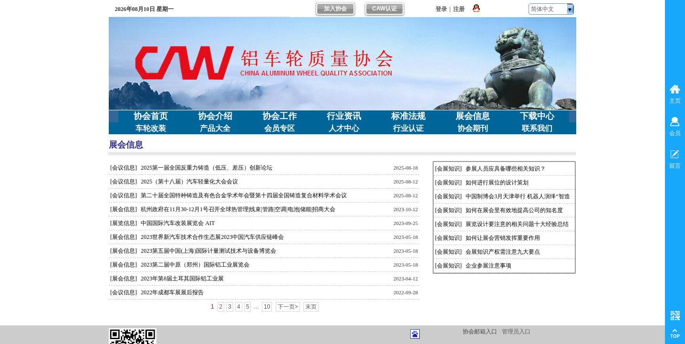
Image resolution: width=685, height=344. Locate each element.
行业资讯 (344, 116)
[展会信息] (123, 209)
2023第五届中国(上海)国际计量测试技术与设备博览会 (208, 250)
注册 (459, 9)
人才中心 (344, 128)
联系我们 (537, 128)
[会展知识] (448, 168)
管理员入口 (516, 331)
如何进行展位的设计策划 (497, 182)
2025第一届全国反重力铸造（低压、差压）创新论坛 (206, 167)
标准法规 (408, 116)
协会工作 (279, 116)
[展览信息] (123, 223)
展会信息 (473, 116)
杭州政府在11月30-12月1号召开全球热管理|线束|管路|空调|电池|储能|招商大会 (238, 209)
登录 (441, 9)
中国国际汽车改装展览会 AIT (178, 223)
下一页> (288, 306)
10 (267, 306)
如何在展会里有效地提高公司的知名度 (514, 210)
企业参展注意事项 (488, 265)
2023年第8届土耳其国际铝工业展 (182, 278)
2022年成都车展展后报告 (172, 292)
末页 (311, 306)
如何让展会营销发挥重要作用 (503, 238)
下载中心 (537, 116)
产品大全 (215, 128)
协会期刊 (472, 128)
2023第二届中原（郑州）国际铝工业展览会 (195, 264)
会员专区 (279, 128)
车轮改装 (150, 128)
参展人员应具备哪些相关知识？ (506, 168)
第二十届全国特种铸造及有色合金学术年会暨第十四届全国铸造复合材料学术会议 (244, 195)
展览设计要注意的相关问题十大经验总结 (517, 224)
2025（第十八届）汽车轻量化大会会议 (189, 181)
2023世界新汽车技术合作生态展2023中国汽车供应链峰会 (212, 237)
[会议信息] (123, 167)
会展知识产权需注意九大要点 (503, 251)
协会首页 (151, 116)
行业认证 (408, 128)
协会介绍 (215, 116)
